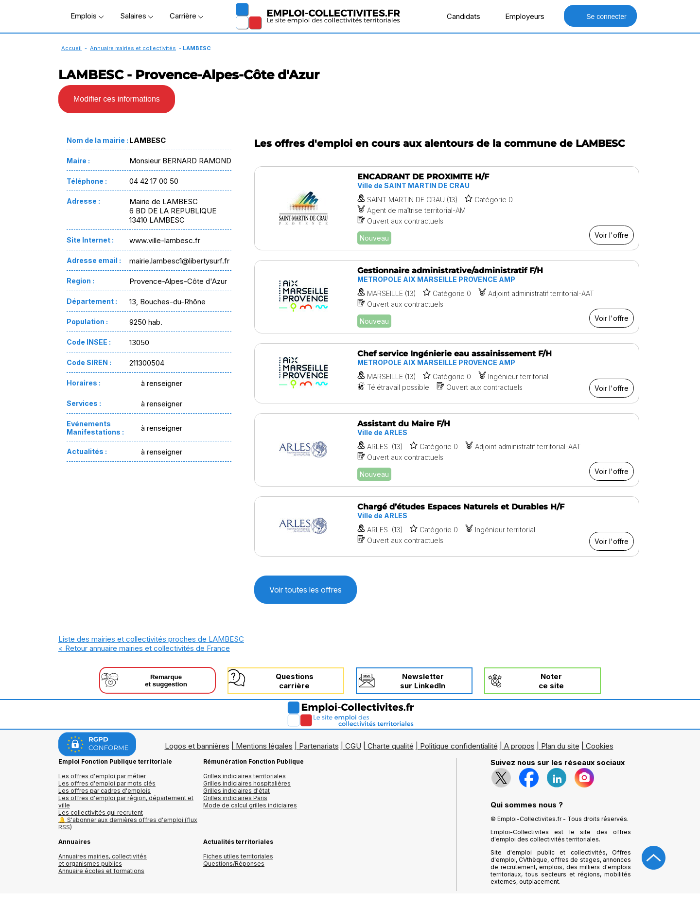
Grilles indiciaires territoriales (244, 776)
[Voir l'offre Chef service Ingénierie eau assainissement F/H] (447, 373)
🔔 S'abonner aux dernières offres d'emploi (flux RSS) (127, 823)
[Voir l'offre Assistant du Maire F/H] (447, 450)
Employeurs (519, 16)
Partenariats (319, 746)
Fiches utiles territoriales (238, 856)
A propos (519, 746)
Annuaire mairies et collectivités (133, 48)
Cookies (599, 746)
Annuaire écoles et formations (101, 870)
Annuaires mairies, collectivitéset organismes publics (102, 860)
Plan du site (560, 746)
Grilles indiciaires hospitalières (247, 783)
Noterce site (551, 681)
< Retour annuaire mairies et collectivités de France (144, 648)
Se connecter (600, 15)
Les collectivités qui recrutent (100, 812)
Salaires (136, 15)
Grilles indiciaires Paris (235, 798)
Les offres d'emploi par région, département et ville (125, 801)
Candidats (458, 16)
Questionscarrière (295, 681)
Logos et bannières (197, 746)
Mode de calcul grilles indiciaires (250, 805)
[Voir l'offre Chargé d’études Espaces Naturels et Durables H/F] (447, 526)
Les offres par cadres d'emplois (104, 790)
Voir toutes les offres (305, 589)
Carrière (186, 15)
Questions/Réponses (233, 863)
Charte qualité (391, 746)
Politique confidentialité (459, 746)
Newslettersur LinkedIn (422, 681)
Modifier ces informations (116, 99)
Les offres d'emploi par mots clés (107, 783)
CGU (353, 746)
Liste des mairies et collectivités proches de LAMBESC (151, 639)
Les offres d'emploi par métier (102, 776)
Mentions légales (264, 746)
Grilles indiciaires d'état (236, 790)
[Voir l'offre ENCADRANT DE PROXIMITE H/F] (447, 208)
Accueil (71, 48)
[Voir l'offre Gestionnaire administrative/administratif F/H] (447, 297)
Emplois (87, 15)
